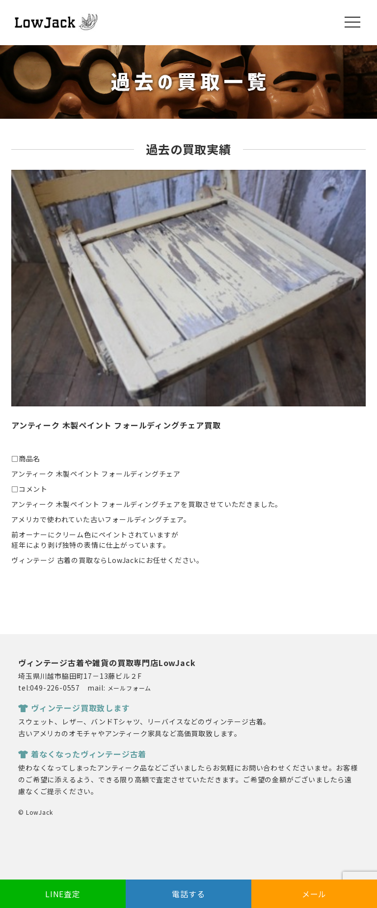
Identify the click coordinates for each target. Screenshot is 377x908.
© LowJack (35, 812)
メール (314, 894)
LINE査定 (63, 894)
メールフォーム (130, 688)
